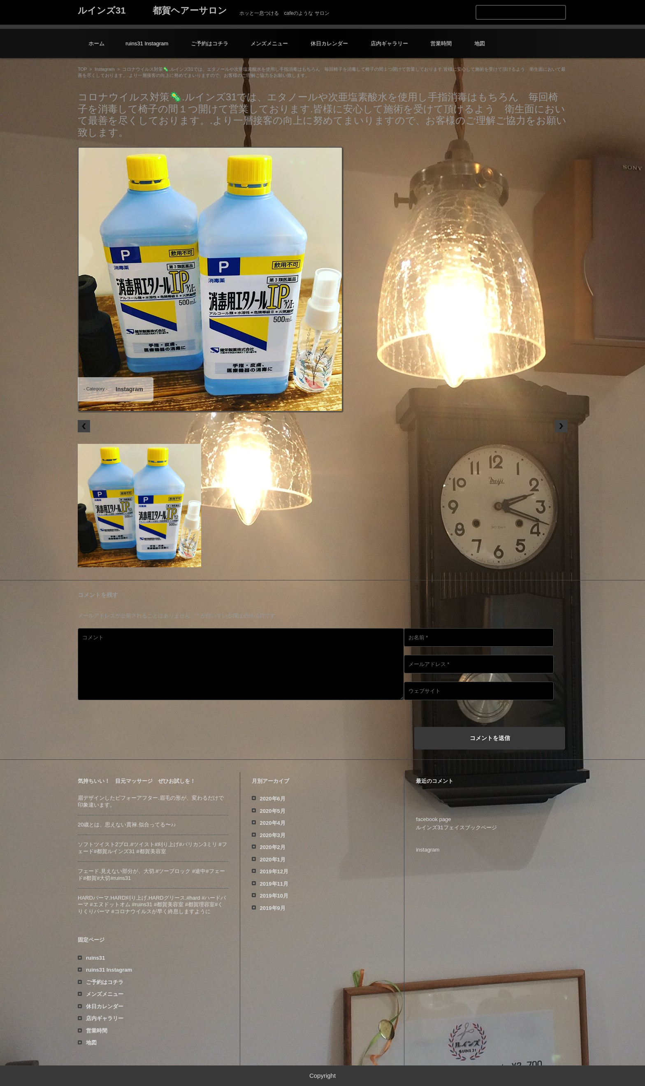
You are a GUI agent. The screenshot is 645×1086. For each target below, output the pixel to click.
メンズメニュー (269, 43)
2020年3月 (272, 835)
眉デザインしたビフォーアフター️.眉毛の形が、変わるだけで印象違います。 (151, 801)
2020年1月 (272, 859)
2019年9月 (272, 908)
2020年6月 (272, 799)
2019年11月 (274, 884)
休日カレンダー (329, 43)
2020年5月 (272, 811)
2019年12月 (274, 871)
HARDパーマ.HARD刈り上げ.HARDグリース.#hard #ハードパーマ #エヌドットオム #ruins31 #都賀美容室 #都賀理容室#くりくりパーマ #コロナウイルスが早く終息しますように (152, 905)
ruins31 (95, 958)
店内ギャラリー (389, 43)
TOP (82, 69)
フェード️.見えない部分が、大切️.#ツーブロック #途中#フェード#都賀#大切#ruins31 (151, 874)
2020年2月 (272, 847)
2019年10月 (274, 896)
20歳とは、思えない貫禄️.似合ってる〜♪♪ (127, 824)
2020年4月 (272, 823)
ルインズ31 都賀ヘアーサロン (152, 10)
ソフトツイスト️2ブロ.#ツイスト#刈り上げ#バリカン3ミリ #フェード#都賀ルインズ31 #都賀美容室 (152, 847)
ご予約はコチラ (209, 43)
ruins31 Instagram (146, 43)
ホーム (96, 43)
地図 (479, 43)
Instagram (105, 69)
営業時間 (441, 43)
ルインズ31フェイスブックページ (456, 827)
